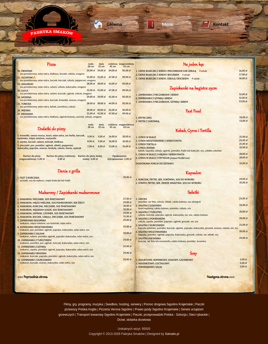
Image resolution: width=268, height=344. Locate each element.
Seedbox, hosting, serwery (123, 304)
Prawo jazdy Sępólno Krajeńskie (156, 309)
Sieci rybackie (198, 314)
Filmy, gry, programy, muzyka (83, 304)
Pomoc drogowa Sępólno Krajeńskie (168, 304)
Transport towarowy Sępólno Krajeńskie (104, 314)
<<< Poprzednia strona (32, 277)
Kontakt (214, 25)
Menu (160, 25)
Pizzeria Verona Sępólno (115, 309)
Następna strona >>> (221, 277)
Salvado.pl (172, 334)
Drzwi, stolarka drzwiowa (134, 319)
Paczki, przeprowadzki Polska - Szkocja (160, 314)
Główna (108, 25)
